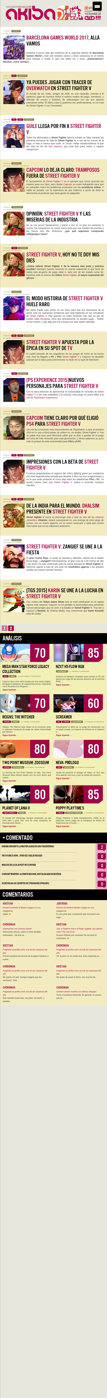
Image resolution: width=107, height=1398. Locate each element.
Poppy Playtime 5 (70, 808)
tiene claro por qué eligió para (62, 421)
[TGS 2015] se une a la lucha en (64, 593)
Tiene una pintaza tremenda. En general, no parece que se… (78, 996)
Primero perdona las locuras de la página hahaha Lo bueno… (26, 958)
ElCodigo (9, 542)
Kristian (26, 722)
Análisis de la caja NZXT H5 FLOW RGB (19, 864)
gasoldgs (9, 376)
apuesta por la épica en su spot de (60, 345)
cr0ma (8, 250)
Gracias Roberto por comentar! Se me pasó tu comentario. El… (76, 937)
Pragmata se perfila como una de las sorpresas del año (25, 951)
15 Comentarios (16, 250)
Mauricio (9, 502)
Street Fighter (70, 275)
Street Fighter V (54, 181)
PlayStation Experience (46, 397)
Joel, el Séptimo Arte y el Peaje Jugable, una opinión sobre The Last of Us (79, 930)
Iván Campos (25, 676)
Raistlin (8, 122)
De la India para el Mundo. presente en (62, 509)
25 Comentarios (25, 294)
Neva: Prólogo (67, 762)
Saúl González (11, 78)
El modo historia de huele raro (64, 301)
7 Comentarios (21, 78)
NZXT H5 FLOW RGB (70, 666)
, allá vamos (63, 41)
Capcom (68, 184)
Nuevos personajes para (62, 383)
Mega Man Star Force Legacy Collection (25, 669)
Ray (7, 33)
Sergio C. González (12, 166)
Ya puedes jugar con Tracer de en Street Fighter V (59, 85)
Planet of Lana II (16, 808)
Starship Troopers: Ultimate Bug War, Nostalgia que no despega (31, 874)
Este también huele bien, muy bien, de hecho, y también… (23, 1000)
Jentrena (75, 671)
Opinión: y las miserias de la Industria (58, 217)
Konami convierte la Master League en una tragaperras (28, 846)
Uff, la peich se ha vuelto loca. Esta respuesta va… (78, 956)
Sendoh (8, 209)
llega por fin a (63, 129)
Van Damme (55, 146)
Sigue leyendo (10, 690)
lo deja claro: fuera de (62, 173)
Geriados (90, 813)
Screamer (64, 717)
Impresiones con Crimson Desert (17, 929)
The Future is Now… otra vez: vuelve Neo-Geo (22, 855)
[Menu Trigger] (97, 6)
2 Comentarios (17, 502)
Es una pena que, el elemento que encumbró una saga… (78, 916)
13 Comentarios (17, 338)
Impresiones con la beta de (62, 465)
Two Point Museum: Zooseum (25, 762)
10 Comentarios (25, 414)
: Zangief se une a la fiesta (64, 550)
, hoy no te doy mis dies (62, 258)
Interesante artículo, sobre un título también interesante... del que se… (22, 933)
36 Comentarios (17, 209)
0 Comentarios (14, 33)
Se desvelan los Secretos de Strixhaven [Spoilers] (25, 883)
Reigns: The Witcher (18, 717)
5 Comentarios (16, 122)
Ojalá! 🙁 (7, 914)
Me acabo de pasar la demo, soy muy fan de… (76, 977)
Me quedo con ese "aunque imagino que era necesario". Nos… (22, 979)
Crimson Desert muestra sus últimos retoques (76, 992)
